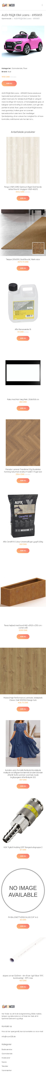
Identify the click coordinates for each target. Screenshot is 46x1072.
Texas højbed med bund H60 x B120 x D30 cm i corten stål (23, 626)
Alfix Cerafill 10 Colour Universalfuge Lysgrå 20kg (23, 542)
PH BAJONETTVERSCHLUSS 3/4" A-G (23, 917)
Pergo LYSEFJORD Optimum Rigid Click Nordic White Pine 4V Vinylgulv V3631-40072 (23, 188)
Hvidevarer (6, 1058)
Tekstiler (5, 1066)
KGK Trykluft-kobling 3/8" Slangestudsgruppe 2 (23, 847)
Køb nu (9, 83)
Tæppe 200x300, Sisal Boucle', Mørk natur (23, 259)
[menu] (42, 5)
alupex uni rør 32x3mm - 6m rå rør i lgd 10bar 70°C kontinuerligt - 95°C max (23, 977)
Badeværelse (7, 1049)
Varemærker (7, 1070)
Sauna (4, 1062)
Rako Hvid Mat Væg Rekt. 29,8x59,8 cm (23, 399)
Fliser (25, 68)
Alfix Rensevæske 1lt (23, 329)
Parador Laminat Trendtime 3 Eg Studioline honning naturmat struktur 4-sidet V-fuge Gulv (23, 470)
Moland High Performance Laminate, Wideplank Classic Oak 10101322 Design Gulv (23, 699)
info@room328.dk (9, 1036)
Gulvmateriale (17, 68)
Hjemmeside (6, 18)
